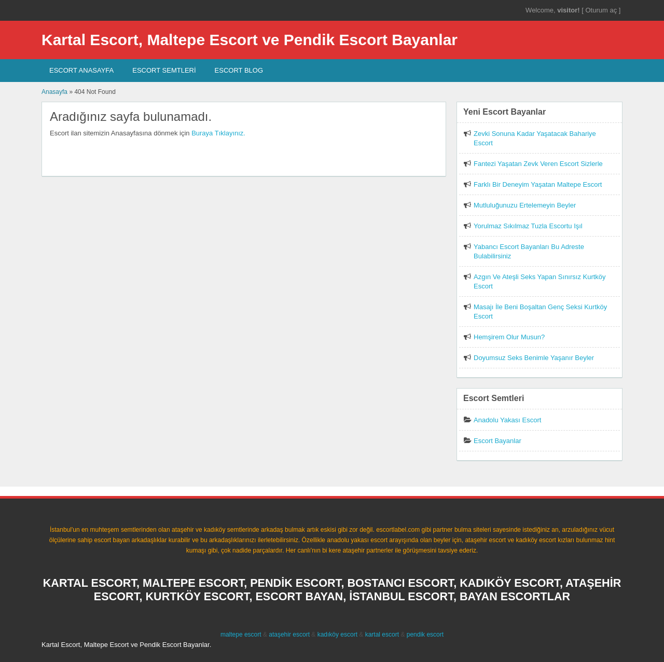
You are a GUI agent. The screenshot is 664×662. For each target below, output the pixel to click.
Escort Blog (239, 70)
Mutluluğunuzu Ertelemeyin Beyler (525, 205)
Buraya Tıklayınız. (218, 133)
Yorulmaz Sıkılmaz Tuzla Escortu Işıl (528, 226)
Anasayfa (54, 91)
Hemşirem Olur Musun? (509, 337)
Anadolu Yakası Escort (507, 420)
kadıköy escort (337, 634)
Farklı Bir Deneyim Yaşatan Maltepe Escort (538, 184)
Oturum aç (601, 10)
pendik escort (425, 634)
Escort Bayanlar (497, 441)
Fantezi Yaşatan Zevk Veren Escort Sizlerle (538, 164)
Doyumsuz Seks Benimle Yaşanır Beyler (534, 358)
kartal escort (382, 634)
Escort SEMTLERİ (164, 70)
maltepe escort (240, 634)
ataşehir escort (289, 634)
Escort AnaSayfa (81, 70)
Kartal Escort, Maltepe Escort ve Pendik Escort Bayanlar (250, 39)
